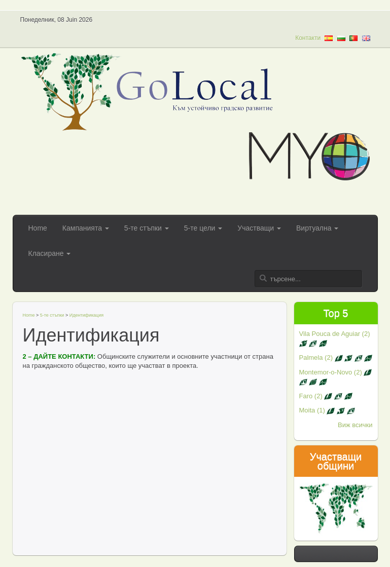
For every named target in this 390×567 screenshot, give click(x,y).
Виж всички (355, 425)
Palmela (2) (336, 357)
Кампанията (85, 228)
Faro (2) (325, 396)
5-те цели (203, 228)
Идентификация (86, 315)
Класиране (49, 253)
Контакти (308, 38)
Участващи (259, 228)
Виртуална (317, 228)
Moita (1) (327, 410)
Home (37, 228)
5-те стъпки (146, 228)
